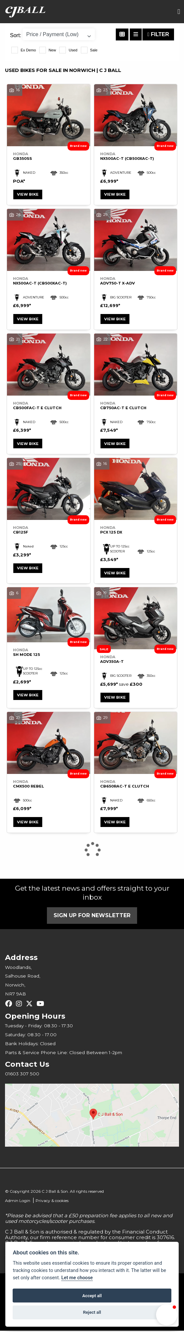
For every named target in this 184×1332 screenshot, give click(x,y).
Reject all (92, 1312)
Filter (158, 34)
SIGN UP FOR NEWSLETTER (92, 917)
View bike (28, 194)
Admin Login (17, 1202)
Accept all (91, 1295)
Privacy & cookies (52, 1202)
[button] (166, 1314)
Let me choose (77, 1278)
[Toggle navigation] (178, 12)
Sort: (15, 35)
